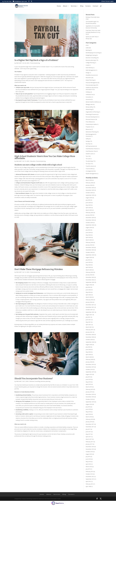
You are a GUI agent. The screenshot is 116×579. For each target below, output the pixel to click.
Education (33, 161)
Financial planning (35, 63)
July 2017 (88, 429)
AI (86, 45)
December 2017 (90, 424)
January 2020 (89, 362)
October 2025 (89, 192)
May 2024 (88, 235)
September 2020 (90, 342)
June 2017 (88, 431)
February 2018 (89, 419)
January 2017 (89, 444)
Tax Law (88, 158)
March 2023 (89, 270)
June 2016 (88, 459)
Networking (89, 109)
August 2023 (89, 257)
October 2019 (89, 369)
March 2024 (89, 240)
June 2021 (88, 319)
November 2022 (90, 280)
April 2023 (88, 267)
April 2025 (88, 207)
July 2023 (88, 260)
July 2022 (88, 287)
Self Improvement (90, 146)
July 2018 (88, 407)
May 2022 (88, 292)
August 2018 (89, 404)
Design (87, 72)
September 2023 (90, 255)
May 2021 (88, 322)
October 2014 (89, 474)
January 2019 (89, 392)
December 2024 (90, 217)
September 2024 (90, 225)
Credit (87, 65)
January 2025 (89, 215)
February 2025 (89, 212)
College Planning (90, 62)
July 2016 (88, 456)
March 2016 (89, 466)
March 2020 (89, 357)
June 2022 (88, 290)
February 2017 (89, 441)
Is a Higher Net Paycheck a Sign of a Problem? (36, 60)
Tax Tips (88, 163)
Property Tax (89, 127)
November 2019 (90, 367)
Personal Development (92, 117)
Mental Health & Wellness (92, 102)
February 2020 (89, 359)
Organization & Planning (92, 112)
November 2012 (90, 476)
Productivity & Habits (91, 124)
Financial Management (92, 82)
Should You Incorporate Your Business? (34, 378)
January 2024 (89, 245)
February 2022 (89, 299)
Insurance (88, 99)
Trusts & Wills (89, 168)
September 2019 (90, 372)
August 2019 (89, 374)
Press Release (89, 122)
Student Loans (89, 153)
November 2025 (90, 190)
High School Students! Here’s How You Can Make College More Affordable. (45, 157)
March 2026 (89, 180)
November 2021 (90, 307)
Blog (81, 6)
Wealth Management (91, 173)
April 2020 (88, 354)
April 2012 (88, 481)
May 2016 (88, 461)
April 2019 (88, 384)
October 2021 (89, 309)
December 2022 (90, 277)
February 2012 (89, 484)
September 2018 (90, 402)
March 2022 (89, 297)
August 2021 (89, 314)
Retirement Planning (91, 132)
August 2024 (89, 227)
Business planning (45, 381)
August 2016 (89, 454)
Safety (87, 138)
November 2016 (90, 449)
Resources (88, 129)
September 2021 (90, 312)
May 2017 (88, 434)
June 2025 (88, 202)
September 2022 (90, 282)
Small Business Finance (92, 148)
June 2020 (88, 349)
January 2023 (89, 275)
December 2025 (90, 187)
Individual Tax (89, 94)
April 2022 (88, 295)
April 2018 (88, 414)
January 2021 (89, 332)
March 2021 (89, 327)
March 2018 (89, 417)
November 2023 (90, 250)
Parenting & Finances (91, 114)
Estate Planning (90, 80)
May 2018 (88, 412)
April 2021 (88, 324)
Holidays (88, 92)
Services (74, 6)
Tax (87, 156)
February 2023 (89, 272)
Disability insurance (91, 75)
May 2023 (88, 265)
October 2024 (89, 222)
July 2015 (88, 469)
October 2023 (89, 252)
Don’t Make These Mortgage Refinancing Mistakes (39, 269)
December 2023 (90, 247)
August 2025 (89, 197)
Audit (87, 48)
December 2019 (90, 364)
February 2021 (89, 329)
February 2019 (89, 389)
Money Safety (89, 107)
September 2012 (90, 479)
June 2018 (88, 409)
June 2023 (88, 262)
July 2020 (88, 347)
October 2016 (89, 451)
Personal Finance (90, 119)
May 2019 (88, 382)
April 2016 (88, 464)
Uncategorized (89, 171)
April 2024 (88, 237)
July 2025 (88, 200)
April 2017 (88, 436)
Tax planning (89, 161)
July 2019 (88, 377)
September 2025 (90, 195)
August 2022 (89, 284)
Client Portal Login (107, 1)
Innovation (88, 97)
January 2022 (89, 302)
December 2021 (90, 304)
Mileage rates (89, 104)
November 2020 (90, 337)
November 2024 (90, 220)
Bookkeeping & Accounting (93, 52)
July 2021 (88, 317)
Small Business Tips (91, 151)
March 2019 (89, 387)
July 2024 (88, 230)
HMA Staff (18, 63)
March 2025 (89, 210)
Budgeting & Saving (91, 55)
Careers (88, 6)
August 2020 (89, 344)
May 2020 (88, 352)
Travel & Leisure (90, 166)
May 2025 (88, 205)
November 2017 (90, 426)
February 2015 (89, 471)
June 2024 (88, 232)
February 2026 (89, 182)
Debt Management (91, 70)
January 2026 (89, 185)
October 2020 (89, 339)
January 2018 (89, 421)
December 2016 (90, 446)
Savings (88, 141)
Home (59, 6)
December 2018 (90, 394)
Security (88, 143)
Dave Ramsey (89, 67)
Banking (88, 50)
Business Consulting (35, 381)
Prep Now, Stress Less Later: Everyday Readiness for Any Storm (93, 32)
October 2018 (89, 399)
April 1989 (88, 486)
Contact (95, 6)
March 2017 (89, 439)
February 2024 (89, 242)
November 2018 (90, 397)
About (65, 6)
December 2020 (90, 334)
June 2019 (88, 379)
